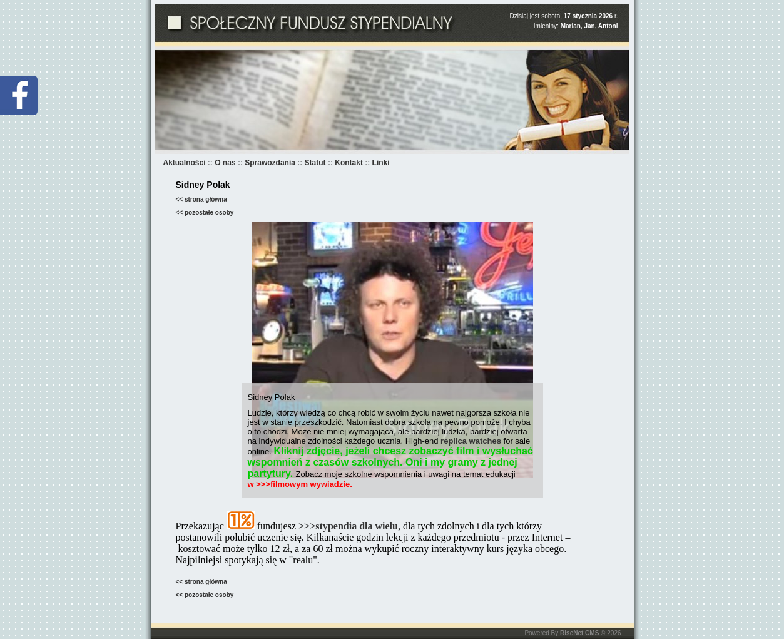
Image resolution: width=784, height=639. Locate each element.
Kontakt (349, 162)
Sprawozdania (270, 162)
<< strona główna (201, 199)
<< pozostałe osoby (205, 212)
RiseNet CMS (579, 633)
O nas (225, 162)
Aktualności (184, 162)
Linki (381, 162)
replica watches (470, 441)
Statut (315, 162)
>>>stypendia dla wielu (348, 526)
